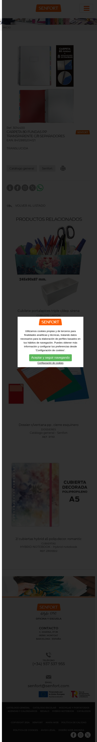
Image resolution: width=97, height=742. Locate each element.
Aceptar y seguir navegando (50, 348)
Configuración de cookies (50, 354)
